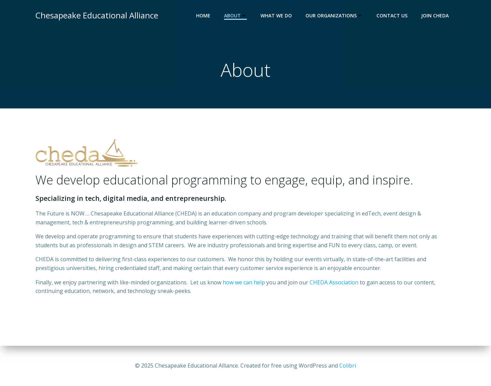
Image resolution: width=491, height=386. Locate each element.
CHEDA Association (334, 282)
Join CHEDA (435, 15)
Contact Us (391, 15)
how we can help (244, 282)
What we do (276, 15)
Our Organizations (334, 15)
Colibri (347, 365)
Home (203, 15)
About (235, 15)
